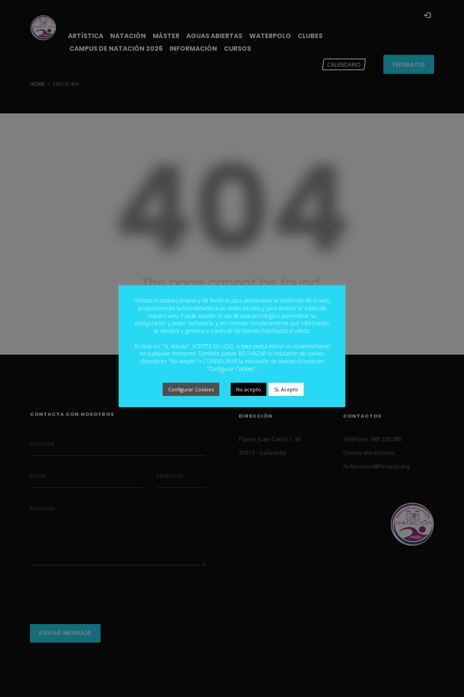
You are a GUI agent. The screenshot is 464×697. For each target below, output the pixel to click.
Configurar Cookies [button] (191, 389)
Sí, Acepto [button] (286, 389)
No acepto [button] (248, 389)
